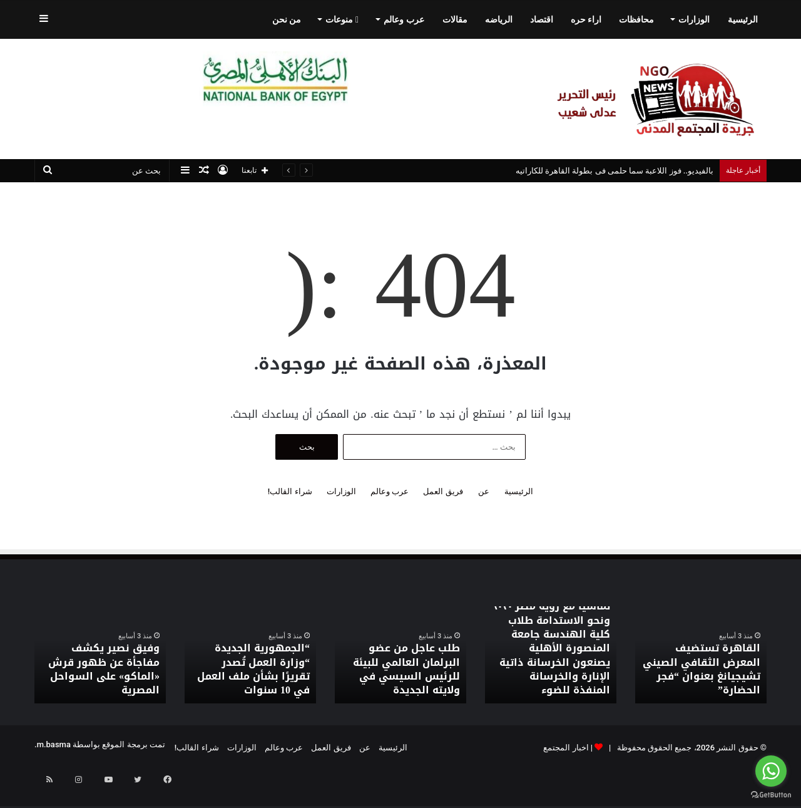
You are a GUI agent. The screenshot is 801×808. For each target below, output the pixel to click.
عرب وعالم (404, 19)
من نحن (286, 19)
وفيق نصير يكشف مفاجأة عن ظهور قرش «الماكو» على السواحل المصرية (104, 679)
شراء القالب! (290, 491)
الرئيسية (743, 19)
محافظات (636, 19)
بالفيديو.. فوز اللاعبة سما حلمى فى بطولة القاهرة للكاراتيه (614, 170)
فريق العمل (442, 491)
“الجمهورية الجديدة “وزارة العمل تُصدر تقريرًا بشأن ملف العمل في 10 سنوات (253, 679)
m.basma (54, 744)
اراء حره (586, 19)
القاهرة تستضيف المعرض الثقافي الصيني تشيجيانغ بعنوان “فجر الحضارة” (705, 679)
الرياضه (499, 19)
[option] (701, 654)
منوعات (342, 19)
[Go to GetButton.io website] (771, 795)
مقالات (454, 19)
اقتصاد (541, 19)
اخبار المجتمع (565, 747)
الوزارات (694, 19)
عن (483, 491)
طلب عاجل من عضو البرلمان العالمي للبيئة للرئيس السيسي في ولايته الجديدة (400, 679)
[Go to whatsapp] (771, 771)
